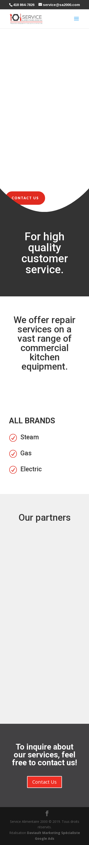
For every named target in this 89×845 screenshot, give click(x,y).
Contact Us (25, 198)
